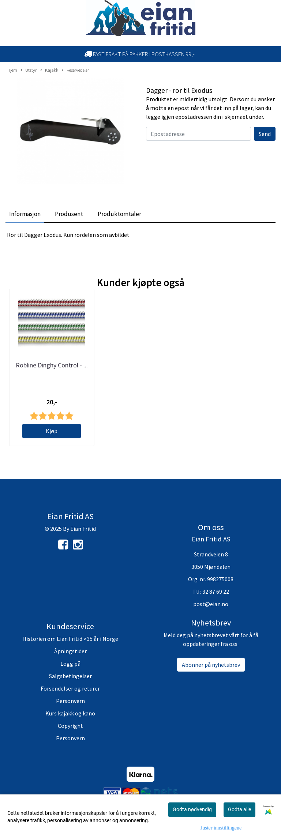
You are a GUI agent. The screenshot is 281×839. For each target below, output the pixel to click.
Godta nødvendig (192, 809)
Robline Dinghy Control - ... (52, 365)
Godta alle (239, 809)
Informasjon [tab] (25, 214)
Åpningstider (70, 651)
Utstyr (28, 70)
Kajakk (49, 70)
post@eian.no (210, 604)
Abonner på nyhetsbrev (211, 664)
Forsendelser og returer (70, 688)
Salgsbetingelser (70, 676)
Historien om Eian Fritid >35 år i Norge (70, 638)
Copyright (70, 725)
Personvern (70, 700)
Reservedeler (75, 70)
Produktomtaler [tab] (119, 214)
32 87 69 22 (215, 591)
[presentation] (201, 155)
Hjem (12, 70)
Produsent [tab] (69, 214)
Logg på (70, 663)
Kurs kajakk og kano (70, 713)
